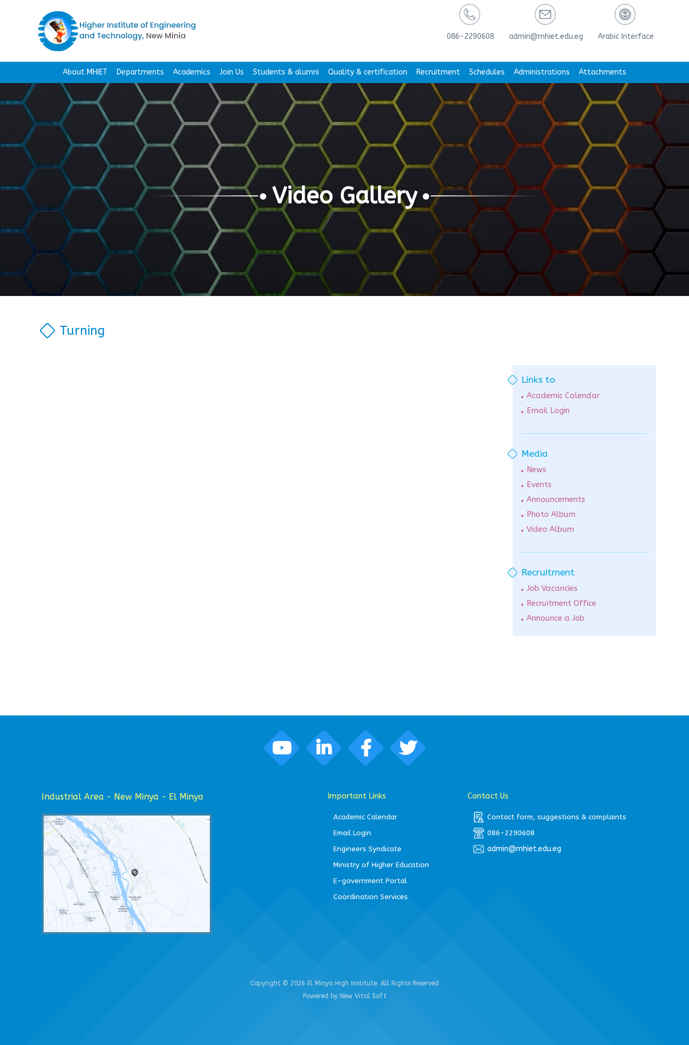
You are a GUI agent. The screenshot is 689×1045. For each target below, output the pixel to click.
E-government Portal (370, 881)
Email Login (548, 410)
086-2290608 (504, 833)
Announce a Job (556, 618)
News (536, 469)
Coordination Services (370, 897)
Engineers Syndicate (367, 849)
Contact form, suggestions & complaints (549, 817)
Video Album (550, 529)
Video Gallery (345, 196)
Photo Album (551, 514)
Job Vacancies (552, 588)
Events (539, 484)
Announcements (556, 499)
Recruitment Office (561, 603)
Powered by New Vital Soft (345, 996)
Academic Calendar (563, 395)
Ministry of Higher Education (381, 865)
